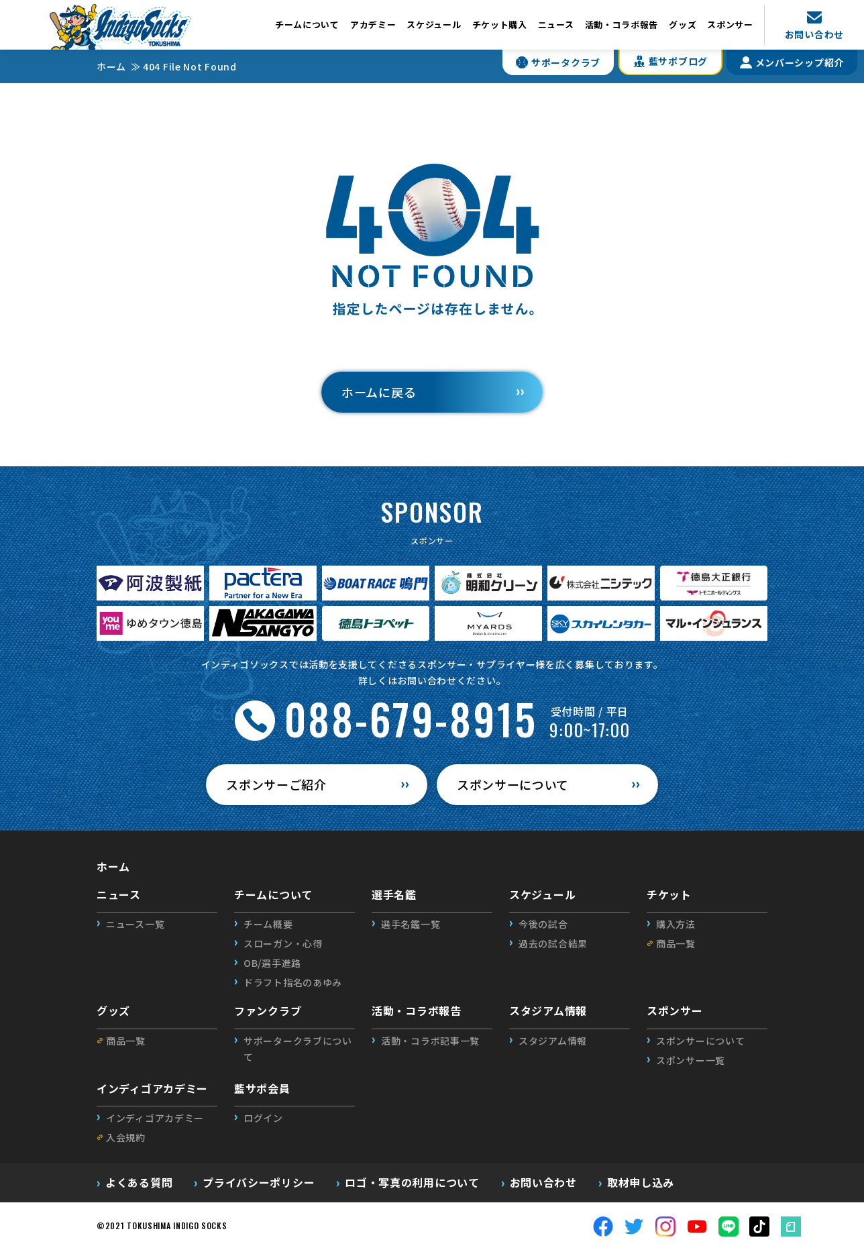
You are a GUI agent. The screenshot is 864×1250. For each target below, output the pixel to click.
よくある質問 (138, 1182)
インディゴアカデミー (155, 1118)
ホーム (113, 866)
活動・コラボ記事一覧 (430, 1040)
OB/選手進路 (272, 963)
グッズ (682, 24)
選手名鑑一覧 (410, 924)
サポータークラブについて (298, 1048)
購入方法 (676, 924)
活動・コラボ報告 (622, 24)
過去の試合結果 (553, 943)
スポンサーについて (700, 1040)
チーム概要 (268, 924)
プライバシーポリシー (259, 1182)
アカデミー (373, 24)
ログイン (263, 1118)
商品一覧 (676, 943)
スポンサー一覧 (690, 1060)
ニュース (556, 24)
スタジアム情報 (553, 1040)
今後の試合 (543, 924)
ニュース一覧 (135, 924)
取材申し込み (640, 1182)
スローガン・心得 (283, 943)
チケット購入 (499, 24)
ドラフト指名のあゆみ (293, 982)
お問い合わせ (543, 1182)
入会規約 (126, 1137)
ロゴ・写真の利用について (412, 1182)
